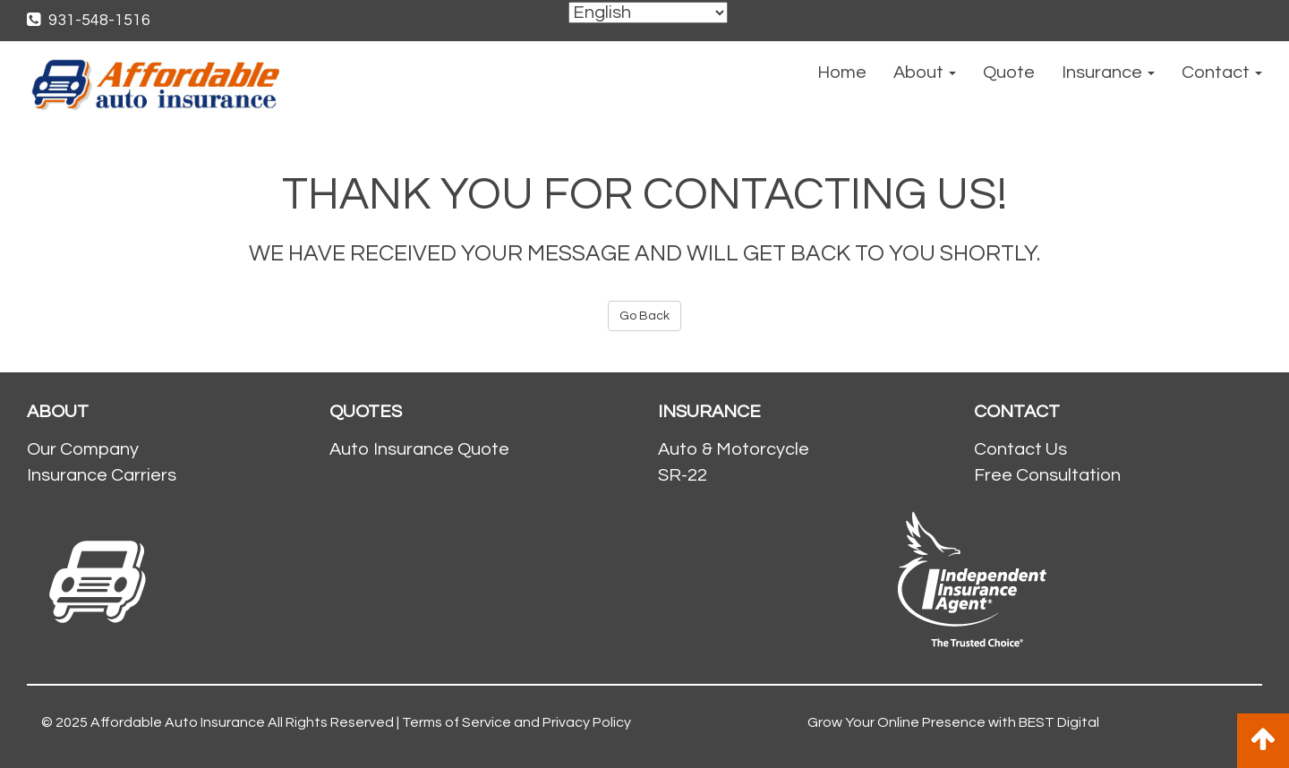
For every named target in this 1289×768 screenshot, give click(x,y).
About (924, 72)
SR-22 (682, 475)
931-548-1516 (88, 20)
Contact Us (1020, 449)
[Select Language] (648, 12)
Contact (1222, 72)
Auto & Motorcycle (733, 449)
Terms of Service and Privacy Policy (516, 722)
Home (841, 72)
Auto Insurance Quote (419, 449)
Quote (1009, 72)
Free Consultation (1047, 475)
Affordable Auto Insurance (177, 722)
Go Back (644, 316)
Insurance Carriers (101, 475)
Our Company (83, 449)
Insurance (1108, 72)
